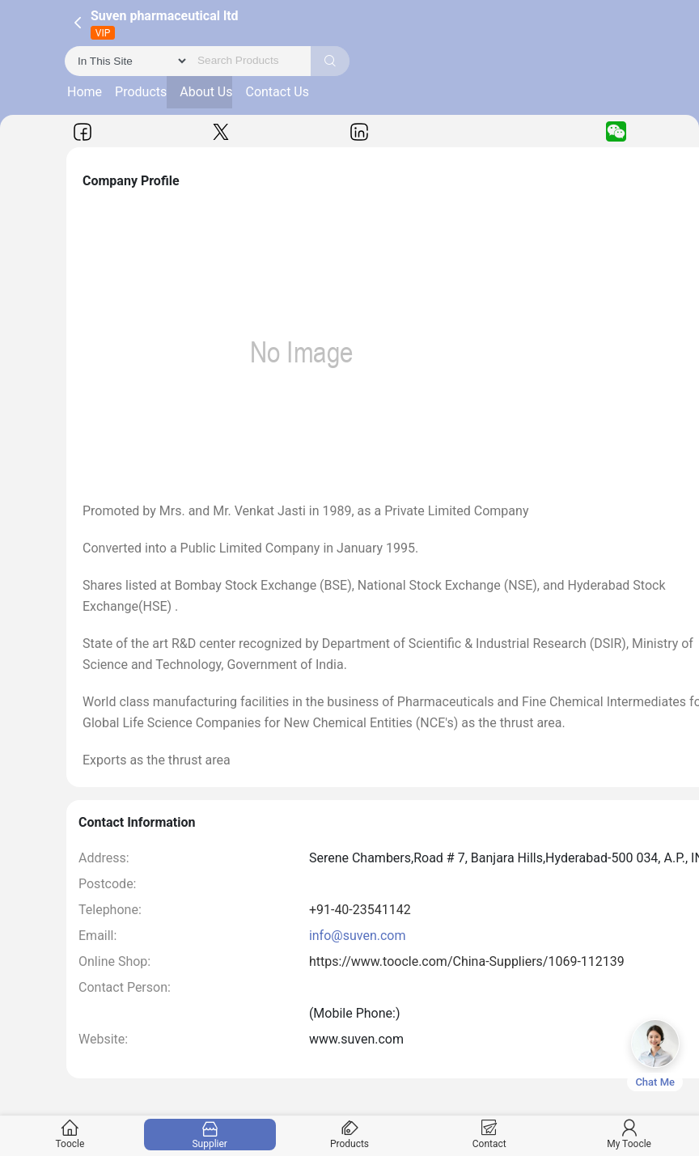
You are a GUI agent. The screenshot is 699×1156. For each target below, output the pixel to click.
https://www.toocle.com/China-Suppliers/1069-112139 (467, 961)
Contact (489, 1135)
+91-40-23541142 (360, 909)
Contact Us (277, 92)
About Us (206, 92)
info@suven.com (357, 935)
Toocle (70, 1135)
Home (84, 92)
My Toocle (629, 1135)
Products (141, 92)
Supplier (209, 1135)
